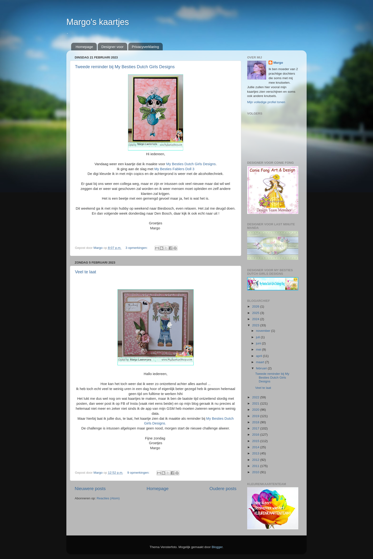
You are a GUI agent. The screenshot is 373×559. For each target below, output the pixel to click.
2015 (256, 441)
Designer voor (112, 47)
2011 (256, 466)
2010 (256, 472)
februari (262, 368)
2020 (256, 409)
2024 (256, 319)
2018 (256, 422)
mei (259, 349)
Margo (278, 62)
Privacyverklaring (145, 47)
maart (260, 362)
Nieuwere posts (90, 488)
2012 (256, 460)
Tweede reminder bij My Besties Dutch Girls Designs (125, 66)
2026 (256, 306)
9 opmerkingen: (138, 472)
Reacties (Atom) (108, 498)
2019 (256, 416)
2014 (256, 447)
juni (259, 343)
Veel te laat (85, 272)
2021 (256, 403)
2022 (256, 397)
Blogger (217, 547)
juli (258, 337)
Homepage (84, 47)
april (259, 356)
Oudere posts (223, 488)
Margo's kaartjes (97, 22)
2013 (256, 453)
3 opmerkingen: (136, 248)
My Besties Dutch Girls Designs (191, 164)
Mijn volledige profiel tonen (266, 102)
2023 (256, 325)
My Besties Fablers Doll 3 (174, 169)
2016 (256, 434)
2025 (256, 313)
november (263, 331)
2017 (256, 428)
